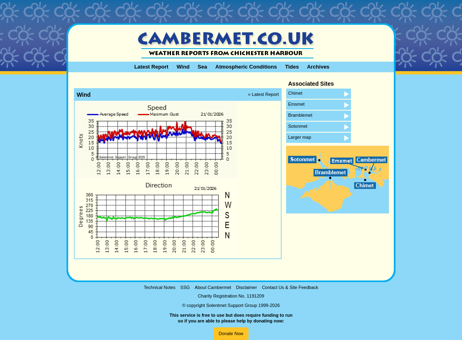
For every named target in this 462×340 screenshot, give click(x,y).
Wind (183, 67)
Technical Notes (159, 287)
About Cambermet (213, 287)
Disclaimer (246, 287)
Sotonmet (297, 126)
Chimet (295, 93)
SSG (185, 287)
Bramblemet (300, 115)
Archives (318, 67)
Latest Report (151, 67)
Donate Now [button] (231, 333)
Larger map (299, 137)
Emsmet (296, 104)
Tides (292, 67)
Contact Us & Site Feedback (290, 287)
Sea (202, 67)
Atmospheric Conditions (246, 67)
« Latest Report (263, 94)
